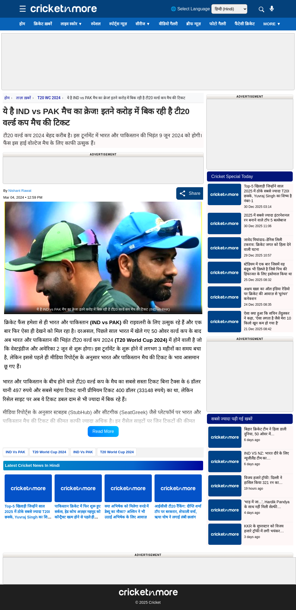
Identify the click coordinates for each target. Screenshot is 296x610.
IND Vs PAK (15, 452)
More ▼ (272, 23)
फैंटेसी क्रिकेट (245, 23)
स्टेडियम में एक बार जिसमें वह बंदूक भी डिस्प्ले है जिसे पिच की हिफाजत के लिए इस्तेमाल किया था (268, 269)
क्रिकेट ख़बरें (43, 23)
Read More (103, 431)
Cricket (155, 602)
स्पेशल (95, 23)
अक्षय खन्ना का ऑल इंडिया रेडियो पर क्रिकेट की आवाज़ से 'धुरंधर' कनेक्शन (266, 294)
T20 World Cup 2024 (49, 452)
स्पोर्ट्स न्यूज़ (118, 23)
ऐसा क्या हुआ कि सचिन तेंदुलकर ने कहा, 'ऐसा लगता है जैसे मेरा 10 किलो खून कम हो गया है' (267, 318)
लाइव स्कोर (71, 23)
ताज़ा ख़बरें (23, 98)
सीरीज (143, 23)
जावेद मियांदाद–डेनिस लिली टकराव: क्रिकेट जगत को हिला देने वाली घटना (267, 244)
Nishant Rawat (20, 191)
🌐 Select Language (190, 9)
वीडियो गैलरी (168, 23)
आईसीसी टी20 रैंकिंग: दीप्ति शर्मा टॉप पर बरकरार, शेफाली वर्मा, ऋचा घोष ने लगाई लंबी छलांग (178, 511)
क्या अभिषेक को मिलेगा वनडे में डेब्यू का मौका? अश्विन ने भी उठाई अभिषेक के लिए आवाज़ (127, 511)
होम (22, 23)
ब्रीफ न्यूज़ (193, 23)
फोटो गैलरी (217, 23)
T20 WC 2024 (49, 98)
